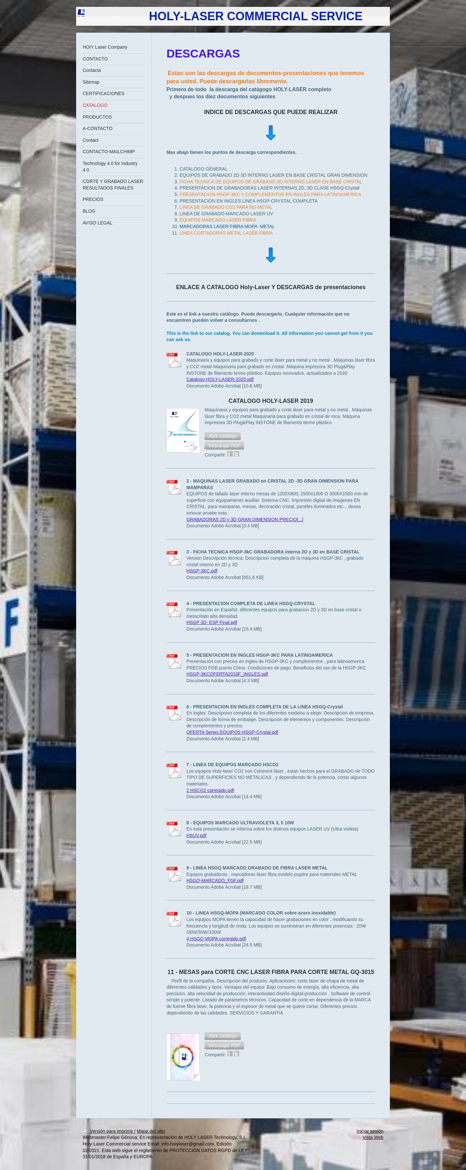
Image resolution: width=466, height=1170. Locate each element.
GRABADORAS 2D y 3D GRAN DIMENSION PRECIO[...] (244, 519)
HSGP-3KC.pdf (201, 570)
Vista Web (373, 1137)
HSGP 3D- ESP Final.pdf (211, 622)
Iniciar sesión (370, 1131)
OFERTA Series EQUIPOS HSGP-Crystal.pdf (232, 732)
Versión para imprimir (108, 1131)
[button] (223, 436)
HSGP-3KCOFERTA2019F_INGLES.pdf (227, 674)
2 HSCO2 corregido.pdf (210, 790)
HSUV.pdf (196, 835)
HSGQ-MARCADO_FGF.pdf (214, 880)
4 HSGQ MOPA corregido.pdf (216, 938)
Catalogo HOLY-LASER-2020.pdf (219, 379)
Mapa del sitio (151, 1131)
